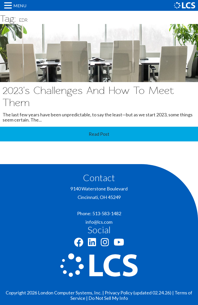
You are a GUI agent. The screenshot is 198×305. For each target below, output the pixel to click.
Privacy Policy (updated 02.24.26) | (140, 292)
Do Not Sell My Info (108, 298)
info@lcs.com (99, 222)
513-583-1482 (106, 213)
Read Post (99, 134)
